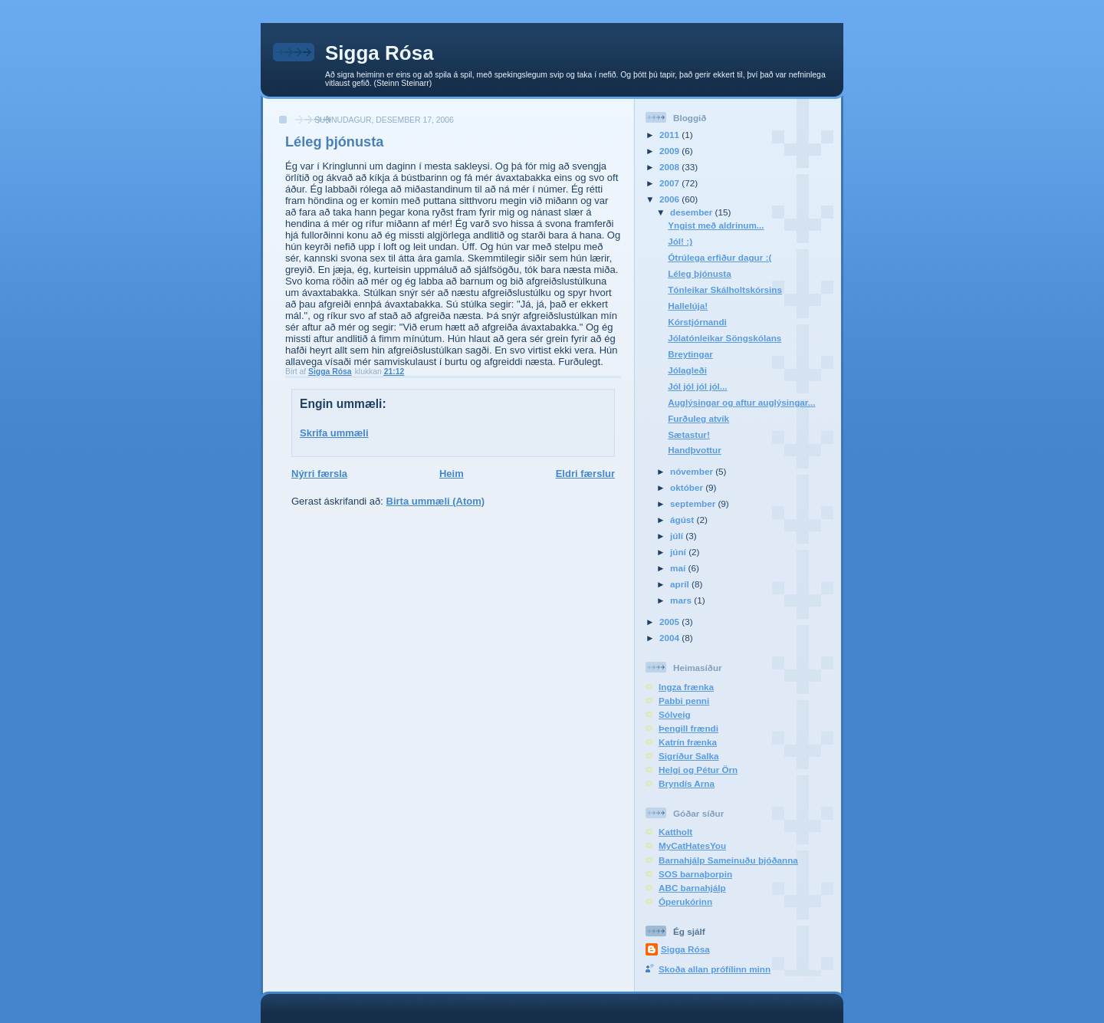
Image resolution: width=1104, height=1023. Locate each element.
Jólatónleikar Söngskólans (724, 338)
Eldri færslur (585, 473)
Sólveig (675, 714)
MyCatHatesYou (692, 845)
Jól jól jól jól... (697, 386)
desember (692, 212)
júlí (677, 536)
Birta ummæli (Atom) (435, 501)
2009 (670, 151)
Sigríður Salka (689, 756)
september (694, 503)
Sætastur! (689, 434)
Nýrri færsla (319, 473)
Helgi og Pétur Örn (698, 770)
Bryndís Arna (687, 783)
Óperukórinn (685, 901)
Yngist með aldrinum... (716, 225)
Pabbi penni (684, 701)
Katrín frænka (688, 742)
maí (679, 568)
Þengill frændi (688, 728)
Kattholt (675, 832)
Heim (451, 473)
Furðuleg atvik (698, 418)
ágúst (683, 520)
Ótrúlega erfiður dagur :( (719, 257)
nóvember (692, 471)
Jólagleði (687, 370)
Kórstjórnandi (697, 322)
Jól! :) (680, 241)
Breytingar (690, 354)
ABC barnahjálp (692, 888)
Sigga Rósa (379, 52)
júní (679, 552)
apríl (681, 584)
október (687, 487)
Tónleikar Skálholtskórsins (725, 289)
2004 (670, 638)
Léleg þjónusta (699, 273)
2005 (670, 622)
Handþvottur (694, 450)
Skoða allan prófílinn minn (714, 969)
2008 (670, 167)
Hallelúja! (688, 306)
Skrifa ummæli (334, 433)
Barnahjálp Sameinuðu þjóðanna (728, 860)
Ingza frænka (686, 687)
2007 (670, 183)
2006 (670, 199)
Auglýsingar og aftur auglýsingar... (741, 402)
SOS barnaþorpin (695, 874)
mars (682, 600)
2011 (670, 135)
